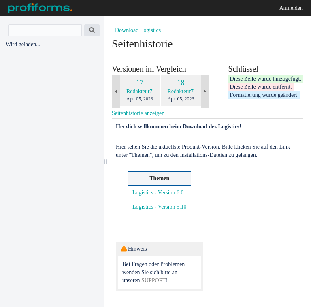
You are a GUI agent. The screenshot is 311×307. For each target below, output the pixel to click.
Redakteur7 (139, 91)
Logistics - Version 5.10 (159, 207)
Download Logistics (138, 30)
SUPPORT (153, 280)
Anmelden (291, 8)
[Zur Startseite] (40, 8)
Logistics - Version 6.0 (158, 193)
